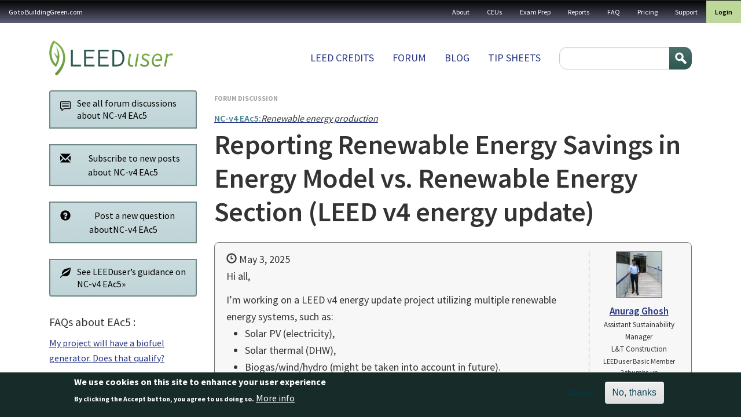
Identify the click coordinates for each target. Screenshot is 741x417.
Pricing (647, 12)
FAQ (613, 12)
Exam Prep (535, 12)
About (460, 12)
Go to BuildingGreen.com (46, 12)
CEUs (494, 12)
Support (686, 12)
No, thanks (634, 396)
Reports (579, 12)
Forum (409, 57)
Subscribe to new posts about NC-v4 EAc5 (117, 165)
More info (275, 402)
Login (723, 12)
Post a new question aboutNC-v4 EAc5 (114, 222)
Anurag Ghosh (639, 311)
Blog (457, 57)
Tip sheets (514, 57)
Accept (582, 397)
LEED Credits (342, 57)
